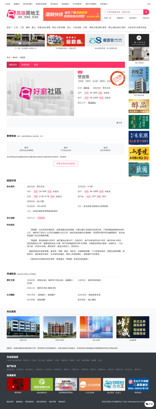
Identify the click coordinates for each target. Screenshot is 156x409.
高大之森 (41, 360)
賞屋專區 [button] (132, 18)
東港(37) (93, 369)
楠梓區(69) (10, 369)
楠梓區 (15, 57)
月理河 (57, 360)
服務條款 (19, 402)
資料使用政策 (41, 402)
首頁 (8, 57)
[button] (10, 27)
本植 (78, 360)
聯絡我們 (61, 402)
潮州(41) (67, 369)
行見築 (33, 360)
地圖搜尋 (120, 18)
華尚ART (26, 360)
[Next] (97, 14)
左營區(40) (75, 369)
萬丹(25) (138, 369)
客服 (36, 65)
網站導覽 (52, 402)
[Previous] (46, 14)
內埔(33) (111, 369)
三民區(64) (20, 369)
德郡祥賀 (64, 360)
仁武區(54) (48, 369)
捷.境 (100, 360)
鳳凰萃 (72, 360)
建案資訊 (13, 65)
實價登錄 (25, 65)
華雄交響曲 (85, 360)
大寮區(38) (84, 369)
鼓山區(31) (129, 369)
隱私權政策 (29, 402)
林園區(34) (102, 369)
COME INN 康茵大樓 (14, 360)
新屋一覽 (107, 18)
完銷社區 (145, 18)
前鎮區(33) (119, 369)
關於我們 (10, 402)
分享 (119, 123)
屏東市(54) (58, 369)
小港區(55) (39, 369)
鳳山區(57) (29, 369)
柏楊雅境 (49, 360)
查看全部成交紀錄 (65, 164)
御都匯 (93, 360)
